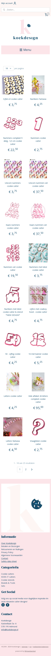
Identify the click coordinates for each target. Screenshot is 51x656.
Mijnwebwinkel (30, 651)
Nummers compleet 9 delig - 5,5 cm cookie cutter (12, 141)
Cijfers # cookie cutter (13, 99)
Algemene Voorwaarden (11, 555)
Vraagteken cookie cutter (38, 442)
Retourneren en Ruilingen (12, 549)
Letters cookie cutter (13, 396)
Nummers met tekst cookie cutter (38, 268)
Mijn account (8, 3)
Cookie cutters (7, 574)
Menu (25, 50)
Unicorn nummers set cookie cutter (38, 184)
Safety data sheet (9, 561)
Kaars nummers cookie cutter (13, 226)
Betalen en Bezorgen (10, 546)
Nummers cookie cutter (38, 139)
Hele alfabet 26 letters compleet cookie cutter (38, 399)
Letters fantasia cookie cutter (13, 442)
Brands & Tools (8, 583)
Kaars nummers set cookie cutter (38, 226)
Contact (4, 558)
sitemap (25, 647)
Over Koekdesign (8, 543)
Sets (3, 586)
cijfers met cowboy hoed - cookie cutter (38, 310)
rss (30, 647)
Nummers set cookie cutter (13, 268)
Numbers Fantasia (38, 99)
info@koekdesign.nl (9, 629)
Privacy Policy (7, 552)
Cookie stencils (7, 580)
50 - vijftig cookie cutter (12, 355)
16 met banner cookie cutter (38, 355)
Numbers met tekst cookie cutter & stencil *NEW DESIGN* (13, 312)
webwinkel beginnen (40, 647)
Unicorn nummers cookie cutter (13, 184)
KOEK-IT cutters (8, 577)
